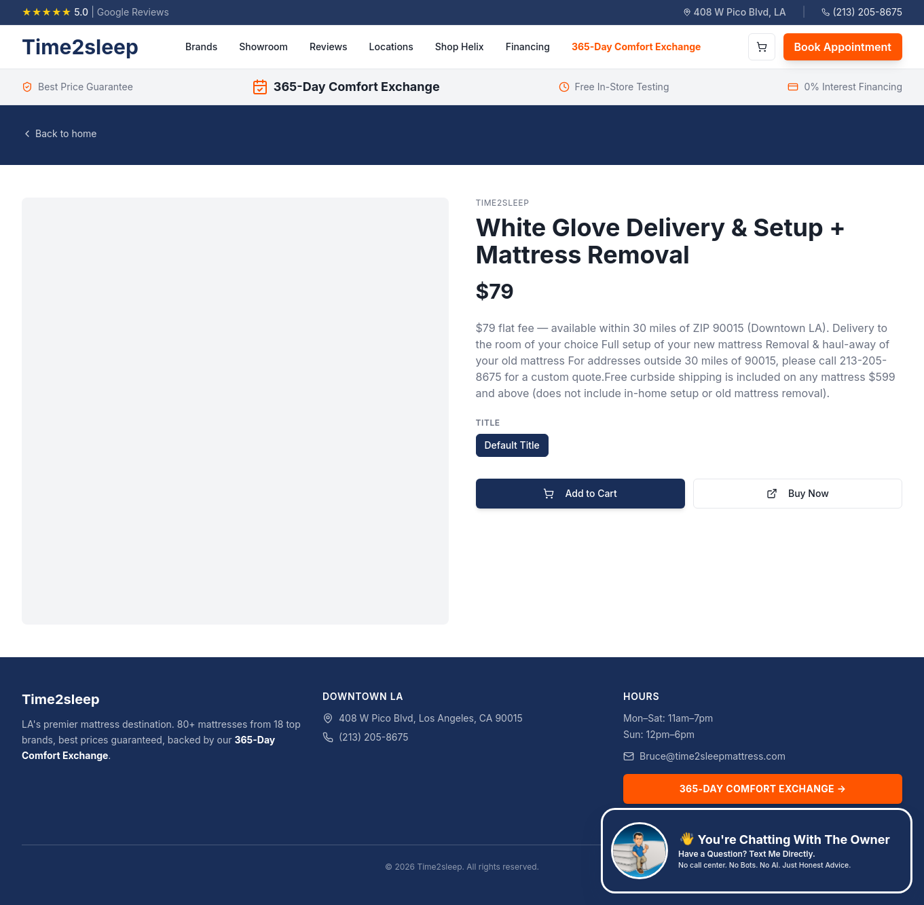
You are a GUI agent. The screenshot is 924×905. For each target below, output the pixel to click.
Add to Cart (579, 493)
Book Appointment (842, 47)
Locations (391, 46)
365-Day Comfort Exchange (636, 46)
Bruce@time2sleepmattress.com (713, 756)
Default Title (512, 445)
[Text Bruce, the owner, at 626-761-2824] (756, 850)
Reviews (329, 46)
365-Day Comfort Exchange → (763, 788)
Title (488, 423)
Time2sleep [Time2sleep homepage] (80, 47)
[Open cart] (761, 46)
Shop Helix (459, 46)
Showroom (263, 46)
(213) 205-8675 (861, 12)
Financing (528, 46)
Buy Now (797, 493)
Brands (201, 46)
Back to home (59, 133)
